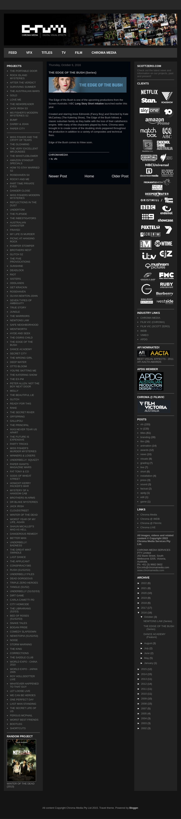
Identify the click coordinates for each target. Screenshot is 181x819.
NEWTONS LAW (19, 320)
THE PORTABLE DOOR (23, 70)
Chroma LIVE (148, 527)
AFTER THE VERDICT (23, 82)
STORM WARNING (21, 644)
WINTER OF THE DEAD (24, 514)
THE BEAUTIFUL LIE (22, 395)
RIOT (13, 274)
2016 (144, 612)
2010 (144, 693)
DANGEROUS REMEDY (24, 533)
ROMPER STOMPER (22, 245)
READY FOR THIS (20, 403)
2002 (144, 728)
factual (144, 488)
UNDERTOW (17, 209)
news (143, 454)
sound (143, 484)
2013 (144, 679)
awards (144, 450)
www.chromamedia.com (150, 570)
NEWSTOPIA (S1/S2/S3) (24, 635)
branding (145, 437)
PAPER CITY (17, 128)
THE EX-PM (17, 379)
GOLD (13, 95)
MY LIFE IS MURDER (22, 234)
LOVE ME (15, 99)
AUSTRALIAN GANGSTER (18, 224)
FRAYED (15, 229)
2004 (144, 718)
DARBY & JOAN (19, 124)
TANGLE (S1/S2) (19, 587)
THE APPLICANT (20, 561)
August (148, 643)
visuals (144, 458)
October (149, 616)
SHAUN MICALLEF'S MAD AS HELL (22, 528)
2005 (144, 713)
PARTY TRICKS (19, 443)
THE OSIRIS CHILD (21, 337)
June (147, 653)
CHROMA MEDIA (104, 52)
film (142, 441)
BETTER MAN (18, 538)
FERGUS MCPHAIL (21, 715)
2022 (144, 583)
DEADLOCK (17, 270)
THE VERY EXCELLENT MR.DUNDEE (24, 150)
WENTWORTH (18, 329)
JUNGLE (15, 311)
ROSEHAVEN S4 (19, 175)
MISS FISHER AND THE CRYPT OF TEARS (24, 139)
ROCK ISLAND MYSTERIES (18, 77)
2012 (144, 683)
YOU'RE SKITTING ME (23, 370)
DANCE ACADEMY (21, 349)
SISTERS (15, 278)
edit (142, 497)
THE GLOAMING (19, 144)
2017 (144, 607)
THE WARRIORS (20, 316)
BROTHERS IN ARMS (22, 497)
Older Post (120, 176)
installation (146, 475)
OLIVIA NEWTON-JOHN (24, 295)
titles (143, 432)
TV (64, 52)
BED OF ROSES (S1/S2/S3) (19, 617)
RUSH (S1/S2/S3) (20, 569)
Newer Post (58, 176)
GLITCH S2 (16, 254)
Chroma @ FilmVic (151, 523)
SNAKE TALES (18, 623)
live (142, 467)
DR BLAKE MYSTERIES (24, 502)
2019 (144, 597)
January (149, 663)
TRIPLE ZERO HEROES (24, 582)
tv (52, 158)
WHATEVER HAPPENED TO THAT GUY (24, 685)
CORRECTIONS (19, 653)
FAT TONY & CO (19, 471)
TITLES (47, 52)
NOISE (14, 640)
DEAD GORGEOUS (21, 578)
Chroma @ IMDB (150, 518)
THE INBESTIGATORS (23, 218)
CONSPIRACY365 (20, 565)
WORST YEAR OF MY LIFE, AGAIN (22, 521)
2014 (144, 674)
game (143, 501)
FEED (13, 52)
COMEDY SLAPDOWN (23, 631)
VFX (29, 52)
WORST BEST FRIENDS (24, 719)
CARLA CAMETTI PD (22, 599)
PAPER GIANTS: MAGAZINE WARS (20, 466)
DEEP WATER (18, 362)
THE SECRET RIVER (22, 412)
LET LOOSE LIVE (20, 691)
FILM (78, 52)
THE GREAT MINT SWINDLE (20, 551)
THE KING (16, 648)
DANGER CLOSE (20, 190)
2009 (144, 698)
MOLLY (14, 390)
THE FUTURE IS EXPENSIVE (19, 438)
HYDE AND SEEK (20, 333)
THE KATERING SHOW (23, 374)
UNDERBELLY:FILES (22, 574)
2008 (144, 703)
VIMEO (144, 335)
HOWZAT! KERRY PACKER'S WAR (20, 485)
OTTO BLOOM (18, 366)
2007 (144, 708)
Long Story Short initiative (89, 103)
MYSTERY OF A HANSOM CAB (19, 492)
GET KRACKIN (18, 287)
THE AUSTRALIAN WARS (25, 91)
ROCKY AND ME (19, 179)
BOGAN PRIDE (18, 627)
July (146, 648)
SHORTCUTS (18, 728)
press (143, 480)
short (143, 471)
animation (145, 445)
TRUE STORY (18, 307)
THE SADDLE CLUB (21, 657)
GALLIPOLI (16, 420)
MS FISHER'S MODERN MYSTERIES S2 (24, 114)
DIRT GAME (17, 595)
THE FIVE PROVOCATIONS (20, 260)
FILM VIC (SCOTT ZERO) (155, 326)
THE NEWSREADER (22, 104)
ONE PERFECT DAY (22, 699)
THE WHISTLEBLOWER (24, 155)
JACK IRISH (17, 506)
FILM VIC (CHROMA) (152, 322)
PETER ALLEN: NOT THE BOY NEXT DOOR (24, 385)
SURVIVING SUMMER (23, 86)
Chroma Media (148, 514)
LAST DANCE (18, 557)
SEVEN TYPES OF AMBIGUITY (21, 302)
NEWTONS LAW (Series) (157, 621)
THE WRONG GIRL (21, 357)
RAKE (13, 407)
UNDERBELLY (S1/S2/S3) (25, 591)
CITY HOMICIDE (19, 604)
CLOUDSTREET (19, 510)
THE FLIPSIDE (18, 214)
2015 (144, 669)
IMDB (143, 330)
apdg (143, 492)
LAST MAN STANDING (23, 703)
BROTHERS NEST (21, 250)
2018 (144, 602)
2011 (144, 688)
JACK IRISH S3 (19, 108)
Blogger (133, 807)
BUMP (13, 119)
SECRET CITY (18, 353)
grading (144, 463)
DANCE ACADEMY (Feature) (154, 636)
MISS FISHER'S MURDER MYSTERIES (23, 450)
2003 (144, 723)
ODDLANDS (17, 283)
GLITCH (14, 399)
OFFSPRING (17, 416)
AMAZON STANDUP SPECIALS (21, 162)
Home (89, 176)
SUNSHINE (16, 266)
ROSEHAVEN (18, 291)
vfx (55, 158)
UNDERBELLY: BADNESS (18, 544)
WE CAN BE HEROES (22, 695)
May (147, 658)
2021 (144, 588)
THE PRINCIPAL (19, 425)
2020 (144, 593)
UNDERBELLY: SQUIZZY (24, 459)
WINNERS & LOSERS (22, 455)
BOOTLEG (16, 724)
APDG (144, 339)
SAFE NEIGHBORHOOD (24, 324)
